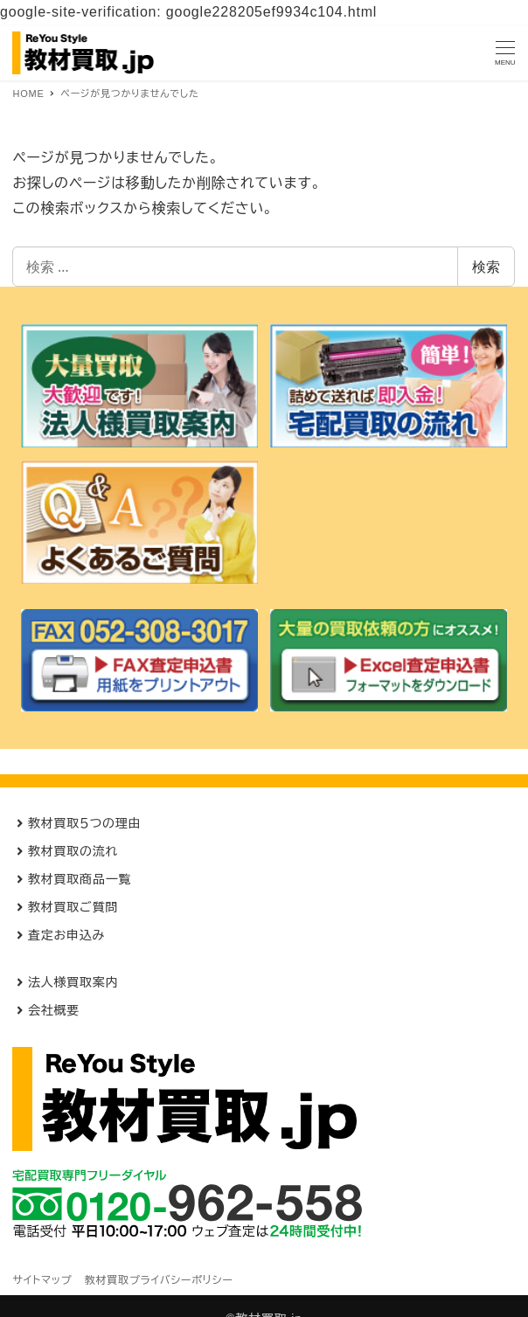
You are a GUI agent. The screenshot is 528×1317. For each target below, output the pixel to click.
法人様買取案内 (73, 982)
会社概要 (54, 1010)
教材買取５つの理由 (85, 823)
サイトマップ (42, 1280)
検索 (486, 266)
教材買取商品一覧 (79, 879)
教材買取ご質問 (73, 907)
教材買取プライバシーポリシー (159, 1280)
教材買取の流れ (73, 851)
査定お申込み (66, 935)
